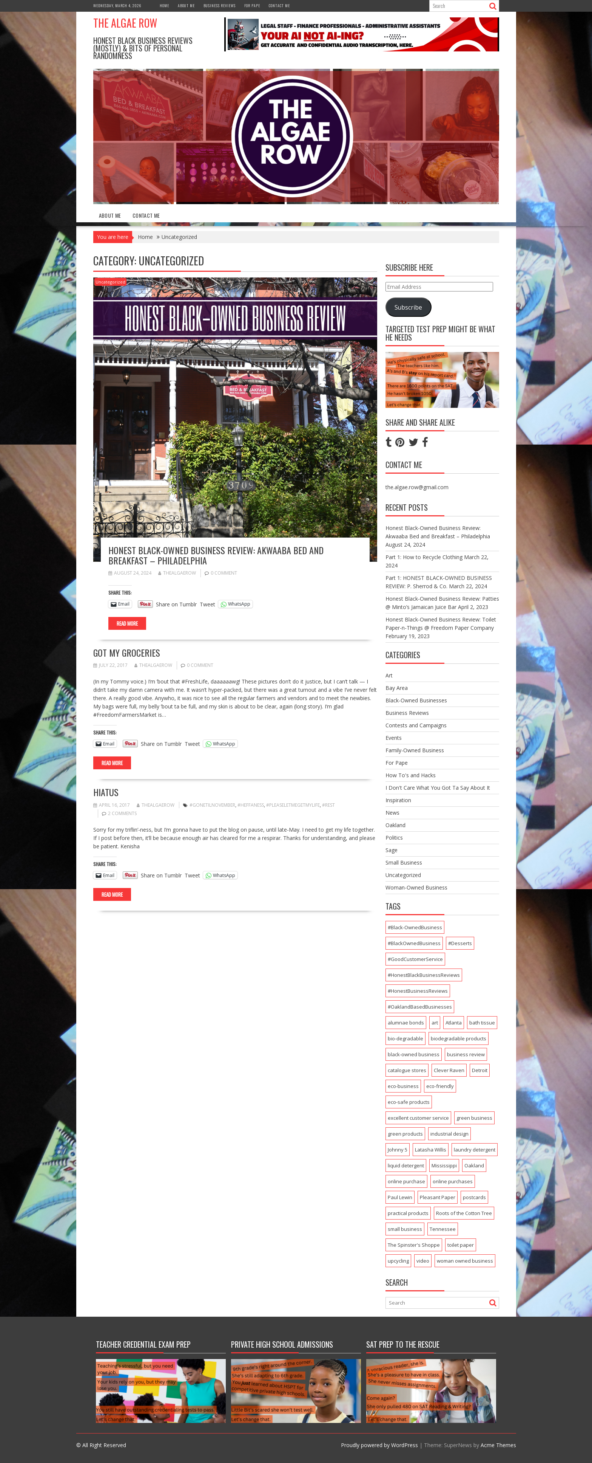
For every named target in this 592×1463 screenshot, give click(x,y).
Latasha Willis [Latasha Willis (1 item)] (430, 1149)
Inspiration (398, 800)
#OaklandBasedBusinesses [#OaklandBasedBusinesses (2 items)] (420, 1006)
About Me (186, 5)
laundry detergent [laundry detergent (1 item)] (474, 1149)
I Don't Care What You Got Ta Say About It (437, 787)
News (392, 812)
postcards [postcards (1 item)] (474, 1197)
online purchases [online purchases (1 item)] (453, 1181)
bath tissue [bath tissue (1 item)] (482, 1022)
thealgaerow (177, 573)
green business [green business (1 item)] (474, 1117)
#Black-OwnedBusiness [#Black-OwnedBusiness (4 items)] (415, 927)
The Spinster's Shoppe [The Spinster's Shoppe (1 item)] (414, 1244)
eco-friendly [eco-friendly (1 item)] (440, 1086)
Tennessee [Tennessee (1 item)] (443, 1229)
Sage (391, 850)
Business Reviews (220, 5)
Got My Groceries (126, 652)
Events (393, 737)
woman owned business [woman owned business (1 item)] (465, 1260)
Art (389, 675)
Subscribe (408, 307)
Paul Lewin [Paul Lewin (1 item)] (400, 1197)
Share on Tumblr (176, 604)
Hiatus (106, 792)
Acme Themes (498, 1445)
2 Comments (122, 813)
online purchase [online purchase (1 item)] (406, 1181)
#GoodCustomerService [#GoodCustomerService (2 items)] (415, 959)
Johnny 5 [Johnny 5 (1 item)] (397, 1149)
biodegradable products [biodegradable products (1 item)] (458, 1038)
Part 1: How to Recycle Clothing (423, 557)
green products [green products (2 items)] (405, 1133)
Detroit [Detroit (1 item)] (479, 1070)
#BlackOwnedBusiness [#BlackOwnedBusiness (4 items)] (414, 943)
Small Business (403, 862)
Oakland (395, 825)
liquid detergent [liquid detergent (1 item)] (406, 1165)
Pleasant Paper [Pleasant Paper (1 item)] (437, 1197)
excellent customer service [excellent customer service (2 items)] (418, 1117)
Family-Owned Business (414, 750)
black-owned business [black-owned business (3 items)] (413, 1054)
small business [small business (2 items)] (405, 1229)
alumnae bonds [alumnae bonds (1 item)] (406, 1022)
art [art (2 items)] (435, 1022)
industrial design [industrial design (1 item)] (449, 1133)
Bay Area (396, 687)
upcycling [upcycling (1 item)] (398, 1260)
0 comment (224, 573)
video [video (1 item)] (422, 1260)
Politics (394, 837)
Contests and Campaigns (416, 725)
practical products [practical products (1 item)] (408, 1213)
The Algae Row (125, 23)
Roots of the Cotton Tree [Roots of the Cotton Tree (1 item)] (464, 1213)
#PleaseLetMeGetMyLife (293, 805)
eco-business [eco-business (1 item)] (403, 1086)
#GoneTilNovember (212, 805)
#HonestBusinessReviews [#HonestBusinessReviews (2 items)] (418, 990)
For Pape (252, 5)
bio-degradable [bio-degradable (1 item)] (405, 1038)
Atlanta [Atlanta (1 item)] (454, 1022)
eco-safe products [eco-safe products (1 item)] (409, 1102)
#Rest (328, 805)
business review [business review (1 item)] (466, 1054)
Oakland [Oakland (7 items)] (474, 1165)
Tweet (207, 604)
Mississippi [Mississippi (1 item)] (444, 1165)
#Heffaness (250, 805)
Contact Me (279, 5)
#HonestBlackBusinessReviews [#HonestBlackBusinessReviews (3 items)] (424, 975)
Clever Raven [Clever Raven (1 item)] (449, 1070)
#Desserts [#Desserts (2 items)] (460, 943)
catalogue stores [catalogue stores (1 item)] (407, 1070)
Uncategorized (110, 282)
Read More (127, 623)
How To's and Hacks (410, 775)
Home (164, 5)
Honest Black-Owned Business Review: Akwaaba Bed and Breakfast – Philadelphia (216, 555)
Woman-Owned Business (416, 887)
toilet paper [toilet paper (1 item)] (460, 1244)
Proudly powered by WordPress (379, 1445)
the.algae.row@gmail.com (417, 487)
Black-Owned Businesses (416, 700)
